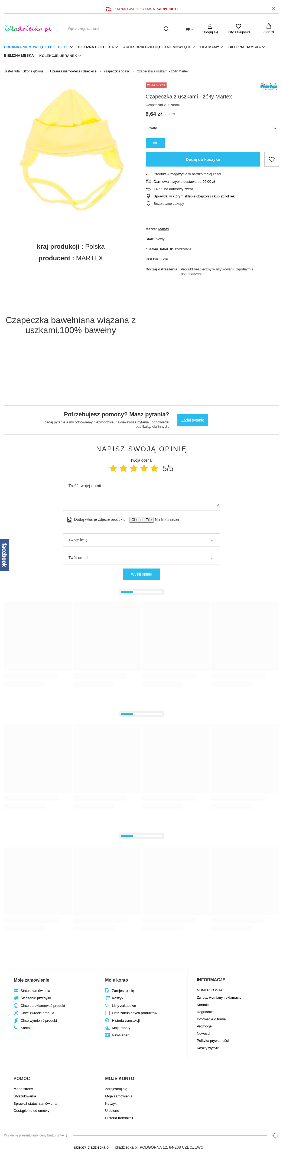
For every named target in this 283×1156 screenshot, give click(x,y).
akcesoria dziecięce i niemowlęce (157, 47)
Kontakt (26, 1028)
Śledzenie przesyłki (36, 998)
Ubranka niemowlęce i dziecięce (36, 47)
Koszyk (117, 998)
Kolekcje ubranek (58, 56)
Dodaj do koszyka (203, 159)
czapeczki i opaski (117, 71)
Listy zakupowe (238, 32)
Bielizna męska (19, 55)
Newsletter (120, 1035)
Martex (163, 229)
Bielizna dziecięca (96, 47)
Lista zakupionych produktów (134, 1013)
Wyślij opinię (141, 574)
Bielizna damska (244, 47)
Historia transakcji (126, 1020)
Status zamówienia (35, 991)
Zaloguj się (209, 32)
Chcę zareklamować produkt (43, 1006)
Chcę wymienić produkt (39, 1020)
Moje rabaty (121, 1028)
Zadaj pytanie (192, 420)
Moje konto (116, 980)
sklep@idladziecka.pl (91, 1147)
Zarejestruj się (123, 991)
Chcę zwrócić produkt (37, 1013)
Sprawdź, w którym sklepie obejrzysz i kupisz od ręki (195, 196)
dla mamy (209, 47)
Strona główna (33, 71)
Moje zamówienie (31, 980)
